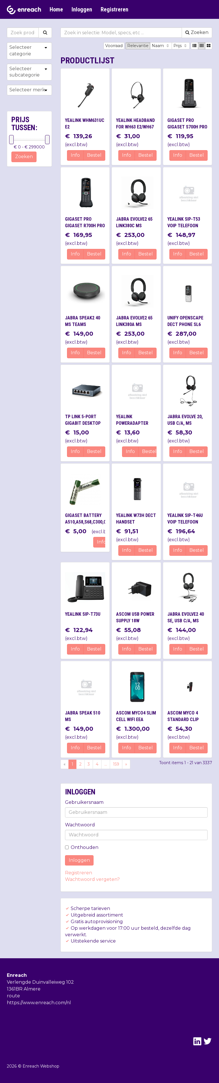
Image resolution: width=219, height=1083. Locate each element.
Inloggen (82, 9)
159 (116, 764)
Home (56, 9)
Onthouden (81, 847)
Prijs (180, 45)
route (13, 996)
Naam (161, 45)
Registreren (114, 9)
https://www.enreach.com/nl (39, 1002)
